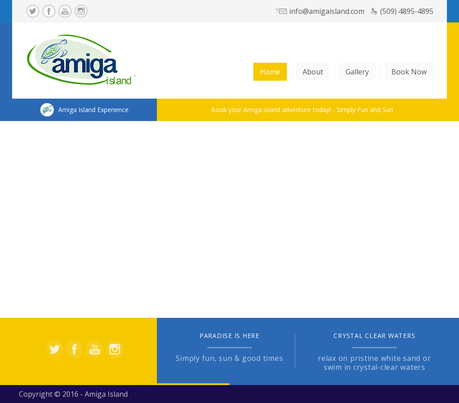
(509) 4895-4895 (406, 11)
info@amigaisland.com (326, 11)
